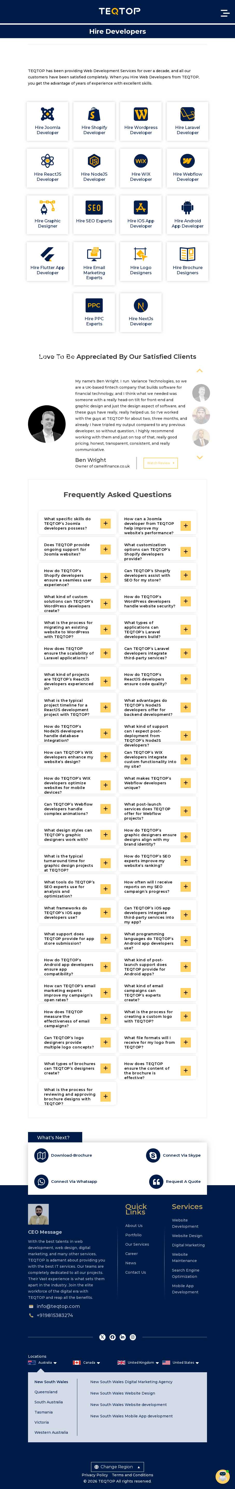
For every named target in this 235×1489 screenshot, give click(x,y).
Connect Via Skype (182, 1154)
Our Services (137, 1243)
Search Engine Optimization (185, 1272)
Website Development (185, 1222)
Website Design (187, 1235)
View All (218, 356)
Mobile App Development (185, 1288)
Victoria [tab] (41, 1421)
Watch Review (160, 462)
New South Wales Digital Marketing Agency (131, 1381)
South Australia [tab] (48, 1401)
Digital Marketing (188, 1245)
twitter (102, 1337)
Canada (89, 1362)
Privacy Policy (95, 1474)
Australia (45, 1362)
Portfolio (133, 1234)
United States (183, 1362)
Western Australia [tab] (51, 1432)
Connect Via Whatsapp (74, 1181)
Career (131, 1253)
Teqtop (119, 11)
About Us (134, 1225)
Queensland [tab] (45, 1391)
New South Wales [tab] (51, 1381)
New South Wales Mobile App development (131, 1415)
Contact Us (135, 1272)
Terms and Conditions (132, 1474)
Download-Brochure (71, 1154)
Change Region (113, 1466)
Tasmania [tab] (43, 1411)
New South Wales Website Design (122, 1392)
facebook (112, 1337)
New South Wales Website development (128, 1404)
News (130, 1262)
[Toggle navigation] (224, 13)
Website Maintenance (184, 1257)
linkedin (123, 1337)
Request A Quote (183, 1181)
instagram (133, 1337)
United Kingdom (141, 1362)
